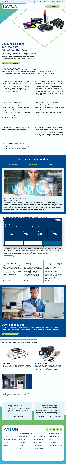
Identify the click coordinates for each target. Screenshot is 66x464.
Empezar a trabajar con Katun (10, 63)
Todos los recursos (38, 445)
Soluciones (6, 442)
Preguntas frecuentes (38, 439)
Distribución (21, 445)
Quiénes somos (54, 433)
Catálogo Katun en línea (36, 1)
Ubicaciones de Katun (54, 436)
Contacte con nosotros (52, 6)
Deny (14, 244)
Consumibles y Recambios (10, 439)
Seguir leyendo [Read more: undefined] (8, 257)
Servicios (6, 445)
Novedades (51, 439)
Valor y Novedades (25, 433)
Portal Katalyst (46, 1)
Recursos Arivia (37, 442)
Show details (56, 240)
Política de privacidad (46, 457)
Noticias (20, 448)
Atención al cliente (23, 442)
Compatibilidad (13, 164)
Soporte (36, 433)
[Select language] (61, 1)
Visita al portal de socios (39, 436)
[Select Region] (54, 1)
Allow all (52, 244)
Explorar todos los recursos (10, 334)
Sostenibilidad (53, 164)
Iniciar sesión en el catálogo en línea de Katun (49, 416)
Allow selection (33, 244)
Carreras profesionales (54, 442)
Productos (7, 433)
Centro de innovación (23, 451)
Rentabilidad (33, 164)
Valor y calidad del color (24, 436)
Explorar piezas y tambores (9, 120)
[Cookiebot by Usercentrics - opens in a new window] (55, 218)
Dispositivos (6, 436)
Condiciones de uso (57, 457)
